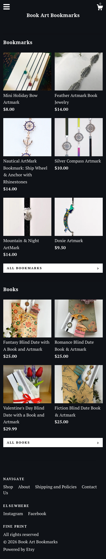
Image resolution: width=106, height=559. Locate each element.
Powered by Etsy (19, 549)
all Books (18, 442)
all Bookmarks (24, 268)
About (24, 487)
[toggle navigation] (6, 6)
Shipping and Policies (56, 487)
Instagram (13, 513)
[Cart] (100, 8)
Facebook (37, 513)
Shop (8, 487)
